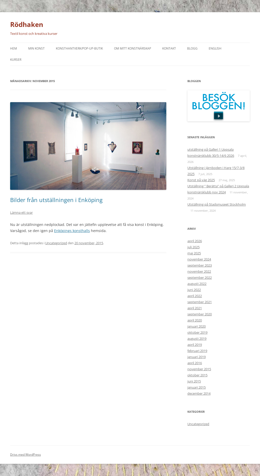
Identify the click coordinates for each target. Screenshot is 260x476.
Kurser (15, 59)
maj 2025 (194, 253)
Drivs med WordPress (25, 454)
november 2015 (199, 369)
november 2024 (199, 259)
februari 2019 (197, 350)
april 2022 (194, 296)
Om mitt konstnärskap (132, 48)
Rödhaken (26, 24)
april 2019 (194, 344)
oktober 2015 (197, 375)
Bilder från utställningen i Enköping (56, 200)
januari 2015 (196, 387)
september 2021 (199, 302)
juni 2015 (194, 381)
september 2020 (199, 314)
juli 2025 (193, 247)
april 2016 (194, 363)
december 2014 (198, 393)
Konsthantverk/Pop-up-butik (79, 48)
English (215, 48)
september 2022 (199, 277)
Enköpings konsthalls (72, 230)
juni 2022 (194, 289)
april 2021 (194, 308)
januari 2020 (196, 326)
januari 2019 (196, 357)
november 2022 (199, 271)
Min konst (36, 48)
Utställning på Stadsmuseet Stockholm (216, 204)
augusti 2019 (196, 338)
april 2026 (194, 241)
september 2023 (199, 265)
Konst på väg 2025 (201, 180)
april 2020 (194, 320)
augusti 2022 (196, 283)
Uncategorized (56, 243)
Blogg (192, 48)
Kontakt (169, 48)
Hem (13, 48)
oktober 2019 (197, 332)
